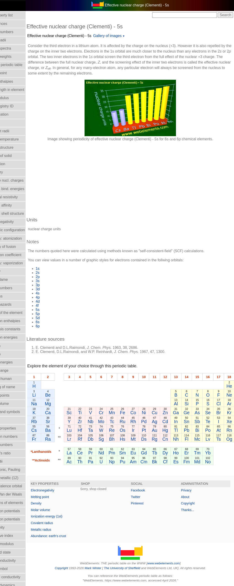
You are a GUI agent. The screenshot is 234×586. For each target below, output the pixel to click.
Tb (156, 452)
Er (187, 452)
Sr (63, 421)
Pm (118, 452)
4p (53, 297)
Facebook (146, 490)
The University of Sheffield (130, 568)
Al (177, 403)
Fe (127, 412)
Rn (229, 430)
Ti (92, 412)
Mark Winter (100, 568)
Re (118, 430)
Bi (198, 430)
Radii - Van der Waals (20, 494)
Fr (50, 439)
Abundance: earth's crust (64, 536)
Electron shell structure (21, 213)
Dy (166, 452)
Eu (136, 452)
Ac (83, 461)
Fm (187, 461)
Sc (83, 412)
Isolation (9, 346)
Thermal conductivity (19, 577)
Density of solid (15, 156)
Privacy (190, 490)
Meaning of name (17, 387)
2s (53, 273)
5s (53, 310)
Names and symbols (19, 412)
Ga (177, 412)
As (198, 412)
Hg (167, 430)
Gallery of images (123, 36)
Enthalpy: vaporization (20, 263)
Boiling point (12, 73)
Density (51, 503)
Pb (187, 430)
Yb (208, 452)
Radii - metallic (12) (18, 478)
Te (208, 421)
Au (156, 430)
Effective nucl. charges (21, 180)
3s (53, 281)
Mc (198, 439)
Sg (110, 439)
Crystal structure (16, 147)
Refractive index (16, 536)
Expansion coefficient (20, 255)
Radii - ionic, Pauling (19, 470)
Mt (136, 439)
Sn (187, 421)
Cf (166, 461)
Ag (156, 421)
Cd (167, 421)
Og (229, 439)
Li (49, 395)
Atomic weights (15, 56)
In (177, 421)
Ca (63, 412)
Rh (136, 421)
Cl (219, 403)
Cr (109, 412)
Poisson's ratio (14, 453)
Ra (63, 439)
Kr (229, 412)
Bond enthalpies (16, 81)
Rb (49, 421)
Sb (198, 421)
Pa (101, 461)
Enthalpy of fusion (17, 247)
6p (53, 326)
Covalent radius (57, 523)
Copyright (192, 503)
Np (118, 461)
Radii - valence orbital (20, 486)
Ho (177, 452)
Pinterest (145, 503)
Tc (118, 421)
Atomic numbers (16, 32)
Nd (110, 452)
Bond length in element (21, 90)
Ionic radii (10, 461)
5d (53, 318)
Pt (146, 430)
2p (53, 277)
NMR (7, 420)
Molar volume (13, 404)
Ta (101, 430)
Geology (9, 271)
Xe (229, 421)
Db (101, 439)
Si (187, 403)
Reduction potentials (19, 511)
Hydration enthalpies (19, 321)
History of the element (20, 313)
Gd (146, 452)
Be (63, 395)
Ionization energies (18, 337)
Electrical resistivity (18, 197)
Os (127, 430)
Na (49, 403)
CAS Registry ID (16, 106)
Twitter (143, 497)
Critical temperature (19, 139)
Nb (101, 421)
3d (53, 289)
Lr (83, 439)
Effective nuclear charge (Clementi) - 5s (75, 36)
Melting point (55, 497)
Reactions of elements (21, 503)
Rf (92, 439)
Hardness (10, 296)
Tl (177, 430)
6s (53, 322)
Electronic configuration (21, 230)
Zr (92, 421)
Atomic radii (12, 40)
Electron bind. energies (21, 189)
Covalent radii (14, 131)
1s (53, 268)
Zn (166, 412)
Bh (118, 439)
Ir (136, 430)
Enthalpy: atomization (20, 238)
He (229, 386)
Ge (188, 412)
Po (208, 430)
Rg (156, 439)
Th (92, 461)
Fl (187, 439)
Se (208, 412)
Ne (229, 395)
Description (12, 164)
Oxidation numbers (18, 436)
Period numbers (15, 445)
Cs (49, 430)
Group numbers (15, 288)
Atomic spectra (15, 48)
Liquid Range (13, 370)
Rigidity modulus (16, 544)
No (208, 461)
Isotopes (9, 354)
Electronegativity (16, 222)
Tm (198, 452)
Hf (92, 430)
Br (219, 412)
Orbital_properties (17, 428)
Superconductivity (17, 560)
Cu (156, 412)
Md (198, 461)
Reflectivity (11, 527)
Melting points (14, 395)
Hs (127, 439)
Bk (156, 461)
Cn (167, 439)
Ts (219, 439)
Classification (13, 114)
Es (177, 461)
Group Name (13, 279)
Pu (127, 461)
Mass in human (15, 379)
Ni (146, 412)
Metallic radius (56, 529)
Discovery (11, 172)
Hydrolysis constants (19, 329)
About (189, 497)
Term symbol (13, 569)
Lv (208, 439)
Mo (110, 421)
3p (53, 285)
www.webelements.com (171, 563)
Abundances (13, 24)
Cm (145, 461)
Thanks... (191, 510)
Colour (8, 123)
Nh (177, 439)
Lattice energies (15, 362)
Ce (92, 452)
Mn (118, 412)
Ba (63, 430)
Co (136, 412)
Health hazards (15, 304)
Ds (146, 439)
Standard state (14, 552)
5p (53, 314)
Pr (101, 452)
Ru (127, 421)
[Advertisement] (138, 177)
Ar (229, 403)
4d (53, 301)
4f (52, 306)
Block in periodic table (20, 65)
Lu (83, 430)
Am (136, 461)
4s (53, 293)
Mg (63, 403)
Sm (127, 452)
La (83, 452)
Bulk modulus (13, 98)
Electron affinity (15, 205)
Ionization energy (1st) (62, 516)
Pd (145, 421)
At (219, 430)
